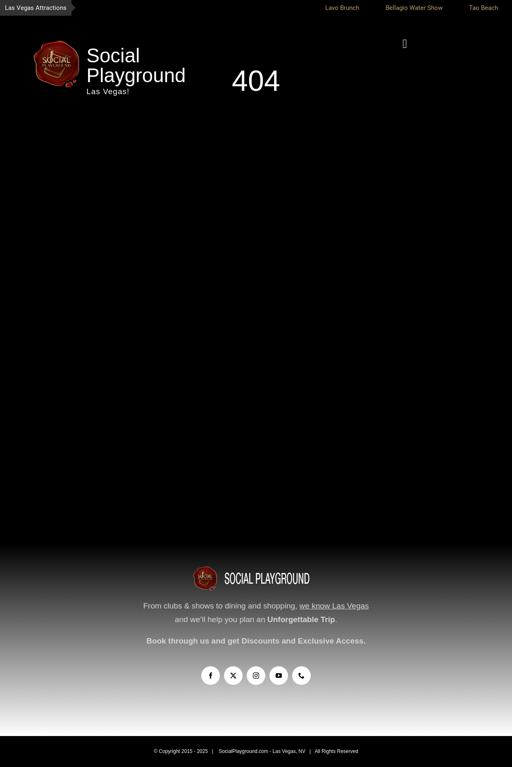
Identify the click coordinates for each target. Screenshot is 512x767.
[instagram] (256, 675)
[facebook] (210, 675)
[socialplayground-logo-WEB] (56, 41)
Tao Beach (488, 8)
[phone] (301, 675)
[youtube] (278, 675)
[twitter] (233, 675)
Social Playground (136, 65)
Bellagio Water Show (419, 8)
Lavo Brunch (347, 8)
